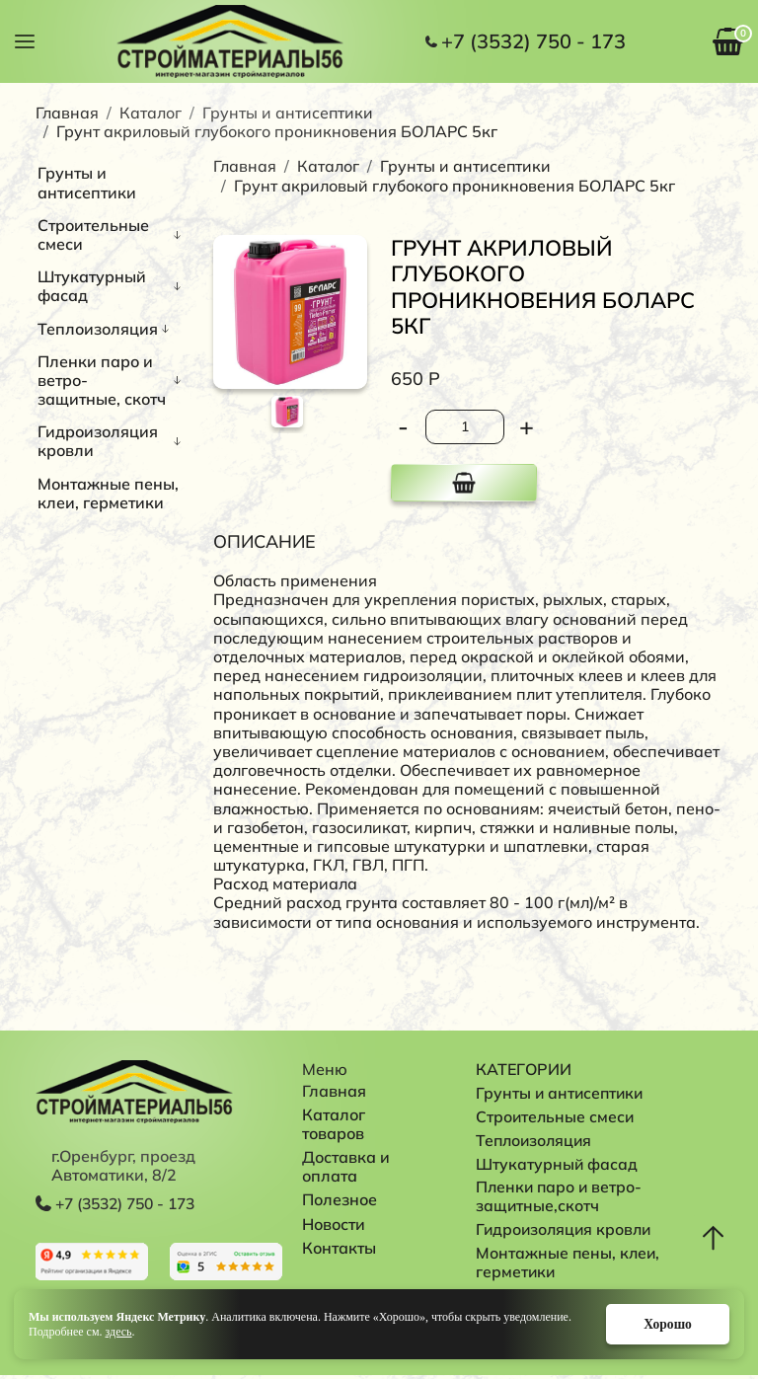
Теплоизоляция (98, 329)
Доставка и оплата (348, 1166)
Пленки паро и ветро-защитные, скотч (102, 380)
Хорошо (662, 1323)
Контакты (339, 1248)
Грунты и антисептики (288, 112)
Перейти (92, 1262)
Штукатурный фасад (92, 286)
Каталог (150, 112)
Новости (333, 1224)
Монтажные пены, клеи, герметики (108, 493)
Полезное (339, 1199)
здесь (119, 1331)
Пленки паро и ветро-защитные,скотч (560, 1198)
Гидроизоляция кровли (98, 440)
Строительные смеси (93, 234)
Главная (67, 112)
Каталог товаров (335, 1124)
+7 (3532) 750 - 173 (533, 41)
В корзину (464, 482)
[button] (25, 39)
